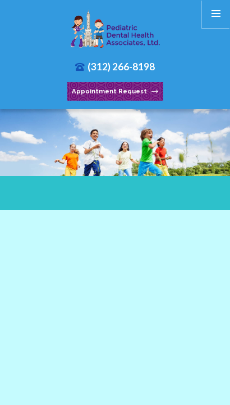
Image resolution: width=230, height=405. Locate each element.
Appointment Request (115, 91)
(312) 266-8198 (115, 67)
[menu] (216, 14)
